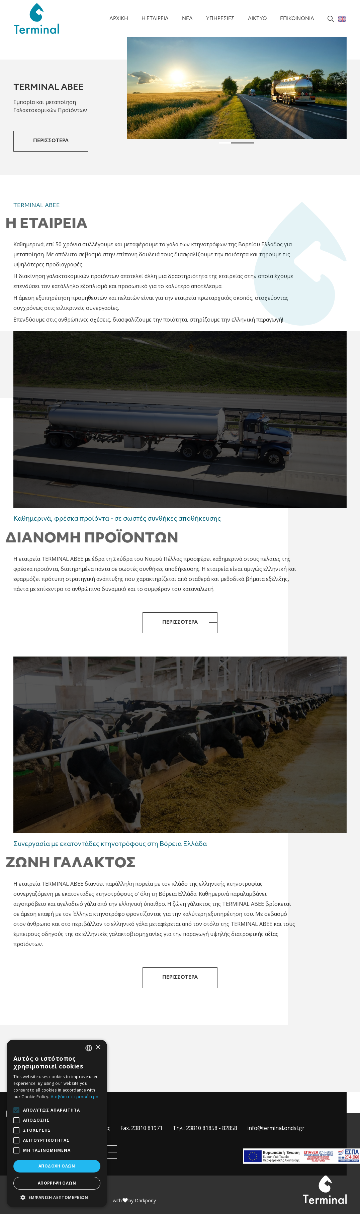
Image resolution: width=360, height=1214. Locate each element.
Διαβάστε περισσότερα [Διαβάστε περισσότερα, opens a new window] (75, 1097)
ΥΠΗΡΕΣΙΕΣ (220, 18)
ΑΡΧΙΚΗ (118, 18)
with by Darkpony (134, 1200)
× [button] (97, 1047)
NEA (187, 18)
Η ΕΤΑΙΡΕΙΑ (155, 18)
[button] (225, 143)
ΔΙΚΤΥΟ (257, 18)
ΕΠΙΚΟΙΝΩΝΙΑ (297, 18)
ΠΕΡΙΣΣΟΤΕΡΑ (51, 141)
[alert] (57, 1123)
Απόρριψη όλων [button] (57, 1183)
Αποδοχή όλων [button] (56, 1166)
